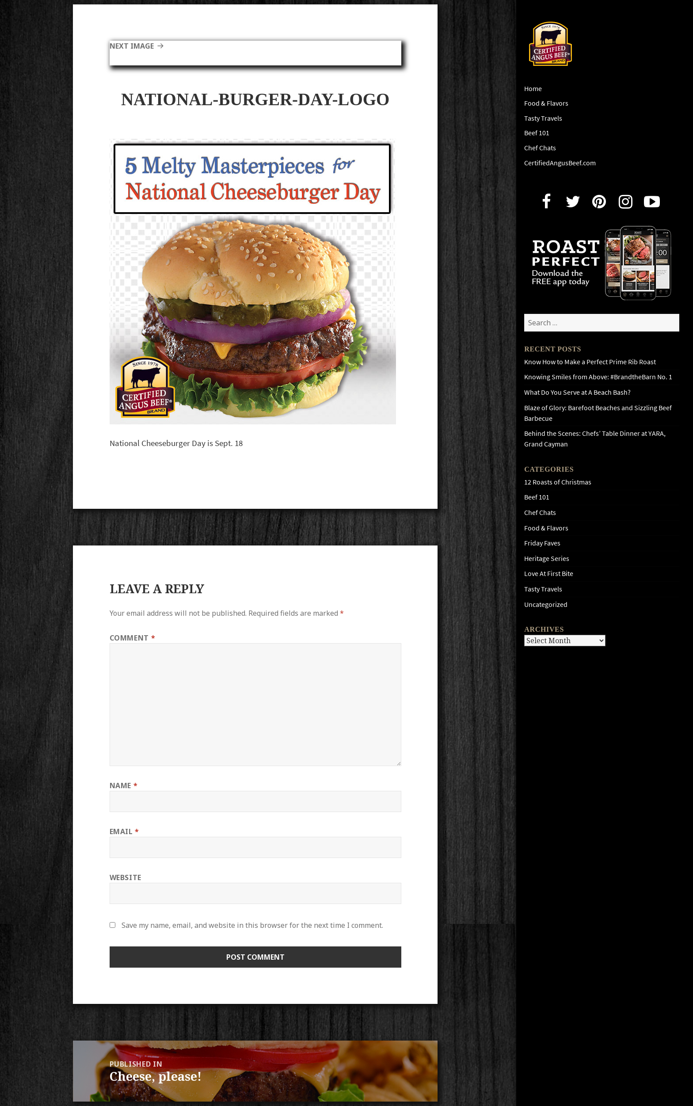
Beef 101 (536, 132)
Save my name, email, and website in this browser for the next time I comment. (252, 925)
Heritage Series (546, 558)
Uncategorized (545, 604)
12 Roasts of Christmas (557, 482)
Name (124, 785)
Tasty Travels (543, 118)
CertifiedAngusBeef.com (560, 163)
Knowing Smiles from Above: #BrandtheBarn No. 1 (598, 376)
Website (125, 877)
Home (533, 88)
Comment (133, 638)
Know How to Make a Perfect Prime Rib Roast (590, 361)
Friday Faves (542, 543)
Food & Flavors (546, 103)
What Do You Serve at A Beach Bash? (577, 392)
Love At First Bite (548, 573)
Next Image (132, 46)
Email (124, 831)
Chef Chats (540, 148)
